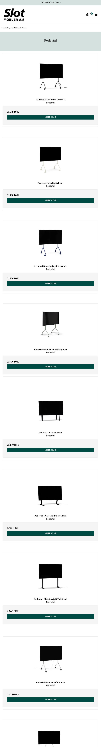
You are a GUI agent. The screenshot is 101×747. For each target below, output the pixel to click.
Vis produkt (50, 117)
